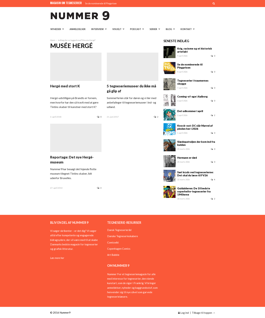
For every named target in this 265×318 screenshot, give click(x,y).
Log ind (183, 312)
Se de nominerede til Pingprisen (101, 3)
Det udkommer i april (190, 111)
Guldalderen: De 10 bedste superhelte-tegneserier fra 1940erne (194, 191)
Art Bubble (113, 254)
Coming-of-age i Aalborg (192, 96)
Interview (97, 29)
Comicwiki (113, 242)
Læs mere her (57, 257)
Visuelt (116, 29)
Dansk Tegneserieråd (119, 229)
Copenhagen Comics (118, 248)
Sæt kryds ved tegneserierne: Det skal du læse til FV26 (195, 174)
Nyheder (55, 29)
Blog (169, 29)
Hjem (52, 40)
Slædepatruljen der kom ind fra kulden (196, 143)
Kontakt (186, 29)
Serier (153, 29)
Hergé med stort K (65, 86)
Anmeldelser (78, 29)
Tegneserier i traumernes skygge (192, 82)
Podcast (135, 29)
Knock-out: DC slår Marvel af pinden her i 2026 (195, 127)
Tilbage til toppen (203, 312)
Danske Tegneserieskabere (122, 236)
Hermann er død (187, 157)
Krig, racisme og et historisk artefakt (194, 50)
